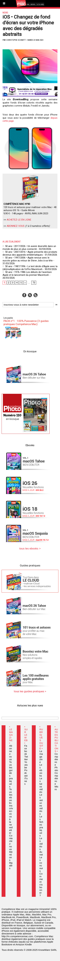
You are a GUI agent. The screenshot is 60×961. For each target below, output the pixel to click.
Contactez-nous (10, 842)
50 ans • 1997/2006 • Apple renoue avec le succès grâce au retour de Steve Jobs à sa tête (28, 259)
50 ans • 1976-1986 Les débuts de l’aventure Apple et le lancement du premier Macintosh (27, 273)
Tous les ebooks (10, 796)
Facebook (25, 749)
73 (33, 282)
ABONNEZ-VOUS (15, 226)
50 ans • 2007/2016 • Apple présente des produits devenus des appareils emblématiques (30, 253)
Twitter (26, 758)
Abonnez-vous (10, 752)
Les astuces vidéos (41, 804)
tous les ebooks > (30, 548)
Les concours (41, 864)
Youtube (26, 765)
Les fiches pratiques (41, 826)
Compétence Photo (56, 762)
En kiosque (30, 351)
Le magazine (41, 756)
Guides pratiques (30, 565)
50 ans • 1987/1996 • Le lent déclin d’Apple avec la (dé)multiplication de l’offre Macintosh (30, 268)
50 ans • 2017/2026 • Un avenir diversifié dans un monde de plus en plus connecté (29, 247)
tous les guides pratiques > (30, 691)
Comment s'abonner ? (41, 884)
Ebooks (30, 445)
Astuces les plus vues (30, 705)
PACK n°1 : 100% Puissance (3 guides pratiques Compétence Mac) (26, 322)
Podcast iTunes (26, 777)
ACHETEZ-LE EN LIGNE (19, 219)
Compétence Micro (56, 781)
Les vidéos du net (41, 846)
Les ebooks (41, 770)
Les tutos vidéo (41, 785)
